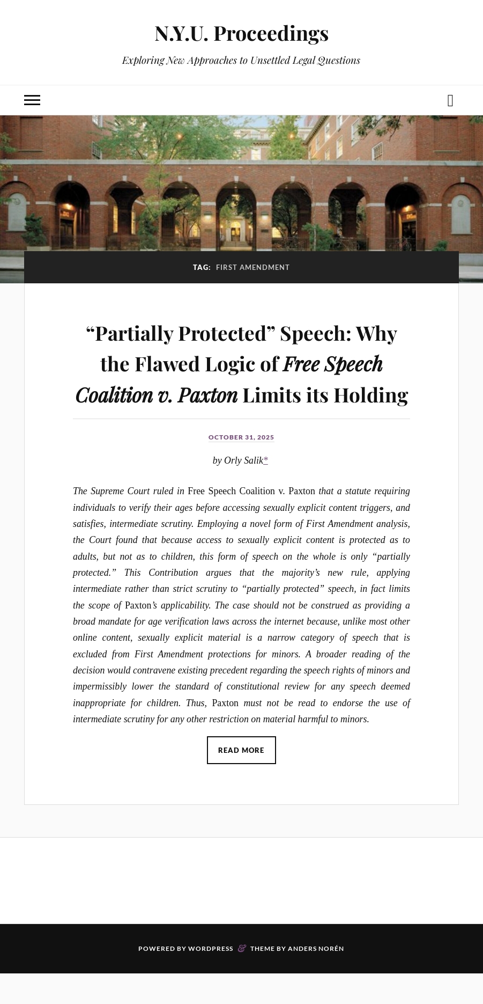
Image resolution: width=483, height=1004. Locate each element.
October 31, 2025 (241, 468)
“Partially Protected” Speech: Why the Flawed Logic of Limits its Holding (241, 377)
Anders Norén (316, 979)
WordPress (210, 979)
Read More (241, 780)
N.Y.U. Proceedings (241, 32)
